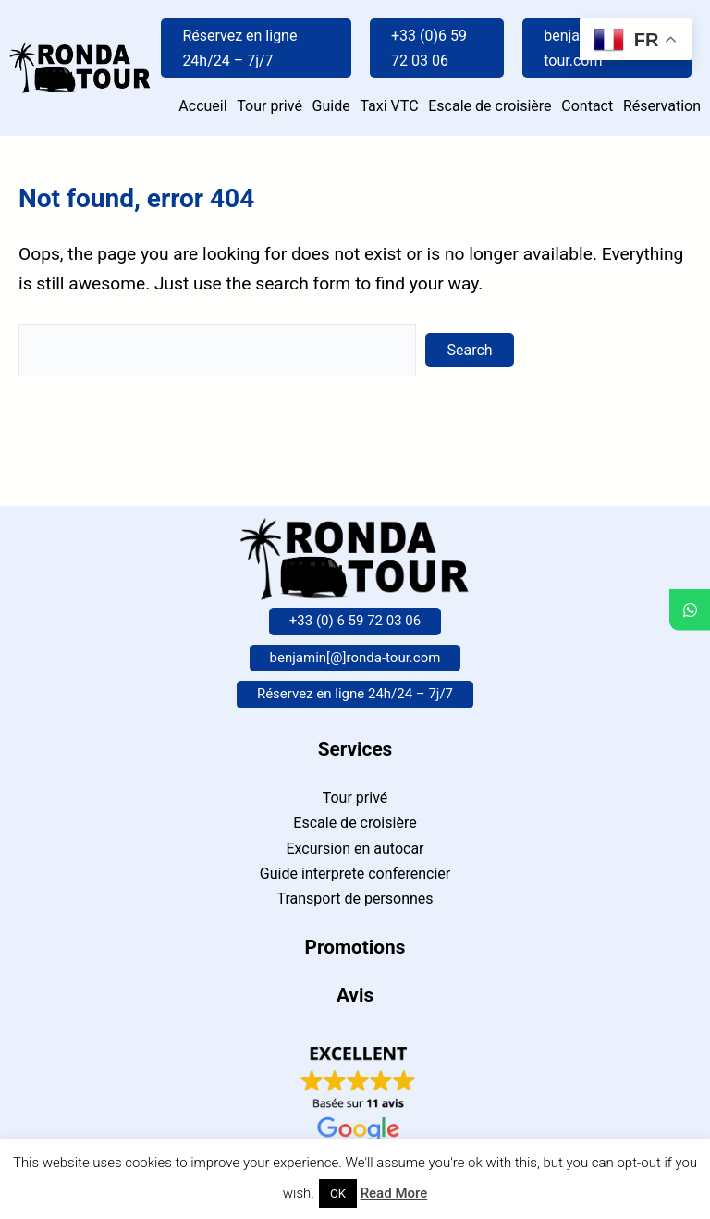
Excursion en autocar (354, 848)
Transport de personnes (354, 898)
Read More (394, 1193)
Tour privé (355, 798)
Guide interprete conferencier (355, 873)
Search (470, 350)
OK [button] (338, 1194)
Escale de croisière (354, 822)
